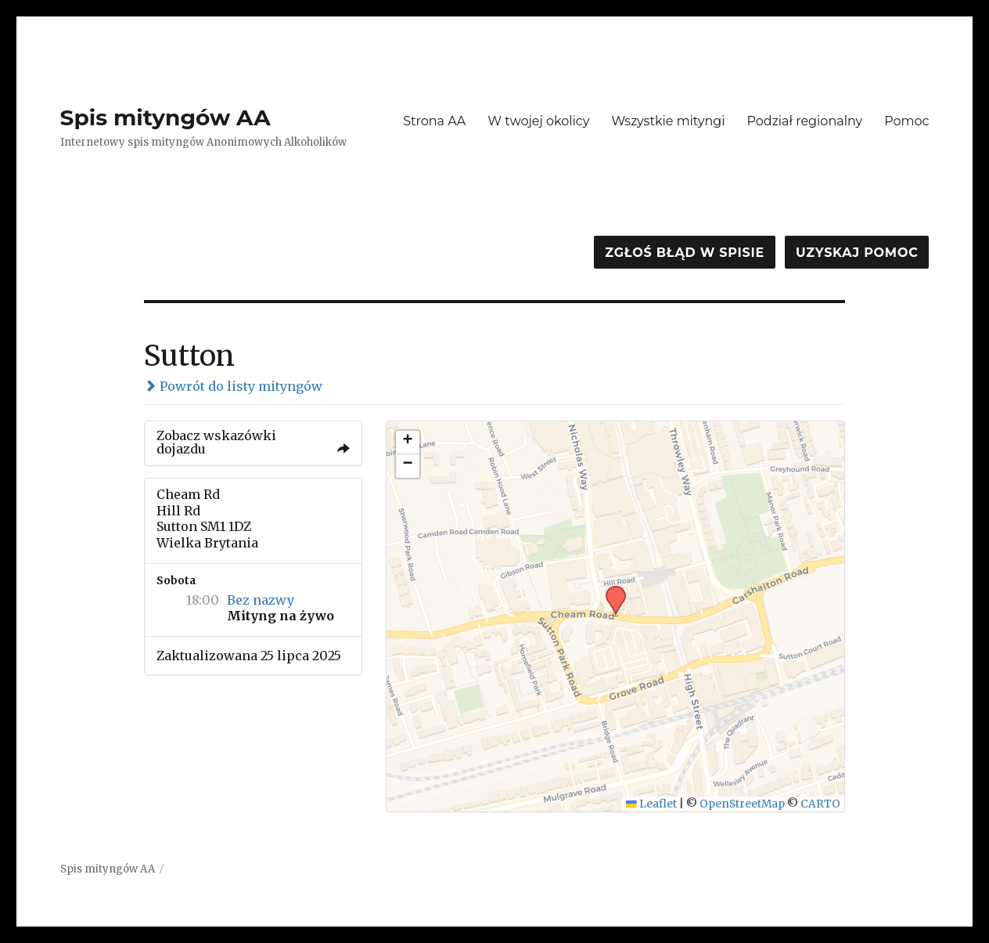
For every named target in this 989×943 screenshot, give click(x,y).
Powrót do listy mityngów (233, 386)
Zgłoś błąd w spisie (684, 252)
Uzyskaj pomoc (857, 252)
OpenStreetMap (742, 804)
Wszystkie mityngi (668, 121)
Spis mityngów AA (165, 117)
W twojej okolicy (538, 121)
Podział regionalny (804, 121)
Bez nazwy (260, 600)
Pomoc (906, 121)
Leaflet (651, 804)
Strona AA (434, 121)
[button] (610, 590)
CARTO (820, 804)
